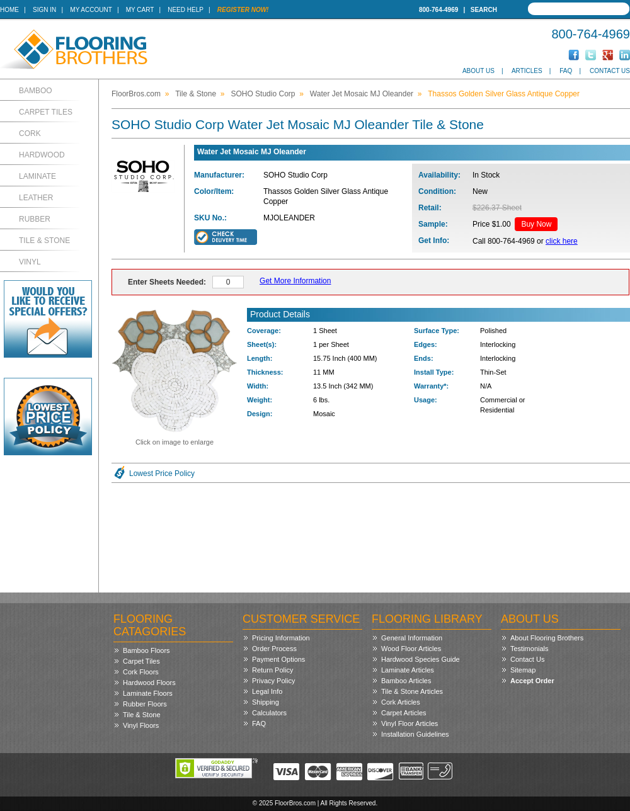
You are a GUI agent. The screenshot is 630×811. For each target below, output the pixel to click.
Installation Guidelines (415, 734)
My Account (91, 9)
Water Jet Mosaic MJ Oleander (361, 93)
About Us (478, 70)
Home (9, 9)
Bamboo (35, 90)
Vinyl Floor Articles (409, 723)
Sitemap (523, 670)
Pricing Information (281, 638)
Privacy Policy (273, 680)
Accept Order (532, 680)
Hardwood (42, 154)
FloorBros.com (136, 93)
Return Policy (272, 670)
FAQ (565, 70)
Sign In (44, 9)
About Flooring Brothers (546, 638)
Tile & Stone (44, 240)
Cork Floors (141, 672)
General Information (411, 638)
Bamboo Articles (406, 680)
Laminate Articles (407, 670)
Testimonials (529, 648)
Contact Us (610, 70)
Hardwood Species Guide (420, 659)
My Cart (140, 9)
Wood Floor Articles (411, 648)
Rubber (34, 219)
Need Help (185, 9)
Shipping (265, 702)
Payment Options (278, 659)
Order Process (274, 648)
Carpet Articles (404, 713)
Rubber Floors (145, 704)
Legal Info (267, 691)
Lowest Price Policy (162, 473)
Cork (30, 133)
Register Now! (243, 9)
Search (484, 9)
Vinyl (30, 262)
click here (562, 241)
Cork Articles (400, 702)
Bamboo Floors (146, 650)
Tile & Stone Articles (412, 691)
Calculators (269, 713)
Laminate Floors (148, 693)
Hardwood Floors (149, 682)
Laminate (37, 176)
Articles (527, 70)
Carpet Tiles (45, 112)
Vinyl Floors (141, 725)
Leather (36, 197)
